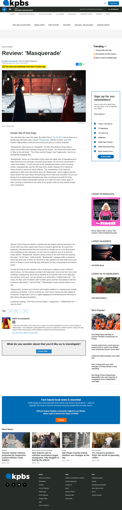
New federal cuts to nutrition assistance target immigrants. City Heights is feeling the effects (45, 456)
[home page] (14, 5)
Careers (41, 485)
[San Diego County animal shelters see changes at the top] (76, 440)
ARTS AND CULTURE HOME (21, 25)
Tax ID (94, 491)
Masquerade (44, 140)
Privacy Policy (43, 498)
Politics (4, 450)
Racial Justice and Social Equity (42, 450)
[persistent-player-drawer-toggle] (113, 14)
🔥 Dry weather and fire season (105, 54)
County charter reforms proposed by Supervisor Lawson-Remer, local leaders (14, 456)
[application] (44, 214)
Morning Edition (97, 14)
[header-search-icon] (105, 5)
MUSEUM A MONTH (103, 25)
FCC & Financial (44, 488)
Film (25, 311)
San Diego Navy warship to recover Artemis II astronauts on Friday (105, 337)
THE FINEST (67, 25)
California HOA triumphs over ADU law (106, 357)
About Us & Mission (45, 478)
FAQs (67, 488)
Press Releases (43, 495)
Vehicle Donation (97, 495)
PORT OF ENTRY (53, 25)
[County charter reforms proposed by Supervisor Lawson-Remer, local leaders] (16, 440)
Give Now (114, 5)
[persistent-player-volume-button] (10, 14)
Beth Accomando (11, 61)
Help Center (68, 498)
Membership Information (99, 485)
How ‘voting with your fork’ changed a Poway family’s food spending (104, 366)
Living (64, 450)
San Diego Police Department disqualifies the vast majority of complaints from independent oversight (104, 378)
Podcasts (72, 20)
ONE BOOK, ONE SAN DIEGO (84, 25)
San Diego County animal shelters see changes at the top (75, 455)
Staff (40, 502)
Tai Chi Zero (57, 137)
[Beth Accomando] (6, 323)
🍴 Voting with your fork (102, 50)
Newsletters (42, 481)
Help (108, 20)
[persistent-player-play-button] (4, 14)
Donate (61, 420)
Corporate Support (97, 478)
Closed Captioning (70, 481)
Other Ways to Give (97, 488)
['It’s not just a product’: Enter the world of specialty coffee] (106, 440)
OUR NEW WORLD (99, 298)
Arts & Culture (45, 20)
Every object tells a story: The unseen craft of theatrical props (104, 232)
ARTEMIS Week (98, 265)
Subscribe (106, 157)
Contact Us (68, 485)
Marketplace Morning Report (24, 15)
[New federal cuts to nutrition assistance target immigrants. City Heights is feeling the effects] (46, 440)
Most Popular (99, 310)
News (12, 20)
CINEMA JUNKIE (39, 25)
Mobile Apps (42, 491)
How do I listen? (70, 491)
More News (8, 429)
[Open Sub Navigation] (16, 20)
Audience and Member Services (74, 478)
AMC (70, 140)
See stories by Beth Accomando (25, 333)
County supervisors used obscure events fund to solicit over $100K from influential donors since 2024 (105, 347)
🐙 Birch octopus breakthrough (105, 58)
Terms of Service (44, 505)
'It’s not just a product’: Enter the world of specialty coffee (105, 455)
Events (99, 20)
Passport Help (69, 495)
